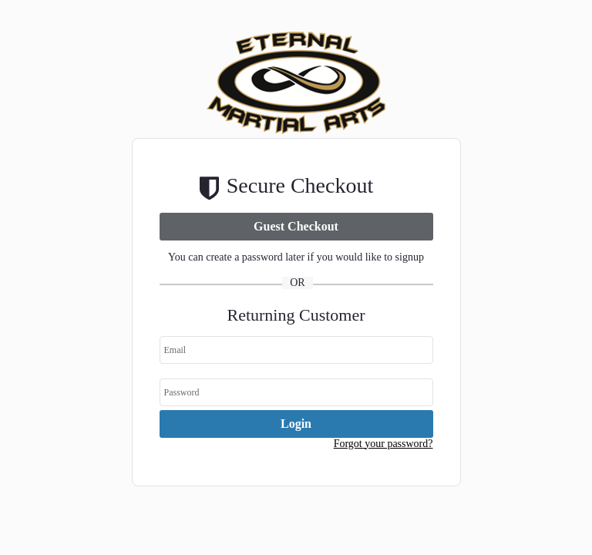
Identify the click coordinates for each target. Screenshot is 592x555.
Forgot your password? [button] (383, 443)
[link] (296, 226)
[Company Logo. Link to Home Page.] (296, 134)
